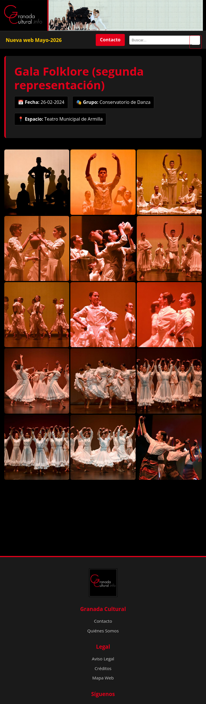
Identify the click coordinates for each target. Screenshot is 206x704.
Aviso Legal (103, 658)
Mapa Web (103, 678)
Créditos (103, 668)
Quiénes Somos (103, 631)
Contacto (110, 40)
